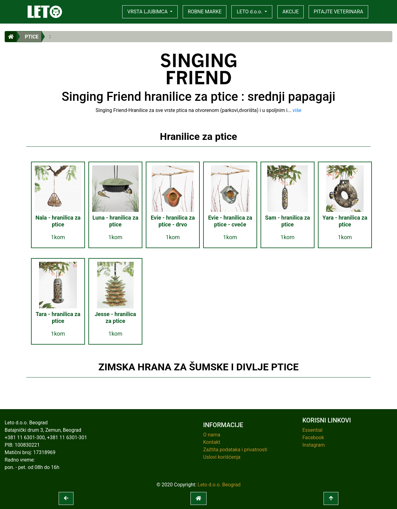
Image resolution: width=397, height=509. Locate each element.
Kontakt (211, 442)
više (296, 110)
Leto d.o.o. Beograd (219, 485)
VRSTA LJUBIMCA (148, 12)
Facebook (313, 437)
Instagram (313, 445)
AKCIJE (290, 12)
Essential (312, 430)
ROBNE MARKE (204, 12)
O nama (211, 435)
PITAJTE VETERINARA (338, 12)
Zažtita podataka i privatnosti (235, 450)
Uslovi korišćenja (221, 457)
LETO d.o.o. (250, 12)
